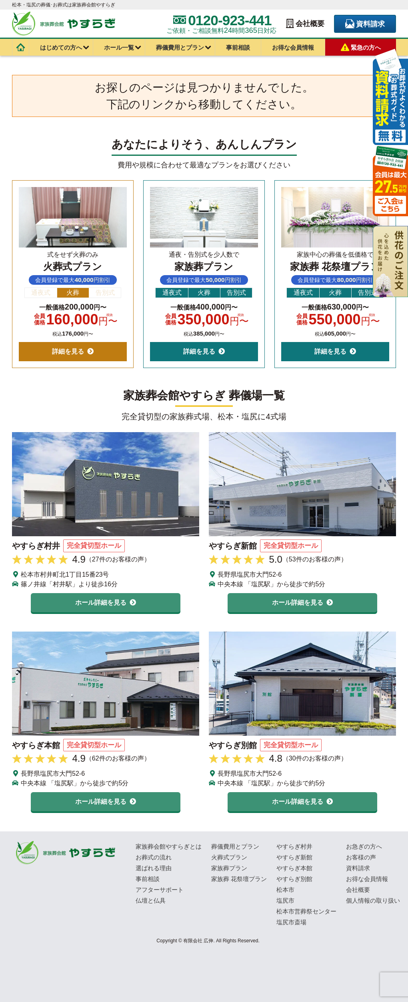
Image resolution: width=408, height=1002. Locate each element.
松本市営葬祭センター (306, 911)
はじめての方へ (61, 47)
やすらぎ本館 (294, 868)
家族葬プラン (229, 868)
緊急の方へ (361, 47)
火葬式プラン (229, 857)
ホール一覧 (119, 47)
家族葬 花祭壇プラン (239, 878)
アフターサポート (160, 889)
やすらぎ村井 (294, 846)
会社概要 (305, 23)
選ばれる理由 (154, 868)
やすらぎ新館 (294, 857)
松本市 (285, 889)
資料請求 (365, 24)
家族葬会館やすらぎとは (169, 846)
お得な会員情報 (293, 47)
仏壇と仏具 (151, 900)
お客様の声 (361, 857)
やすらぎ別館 (294, 878)
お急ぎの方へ (364, 846)
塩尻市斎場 (291, 922)
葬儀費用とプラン (180, 47)
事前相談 (238, 47)
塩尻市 (285, 900)
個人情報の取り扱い (373, 900)
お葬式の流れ (154, 857)
